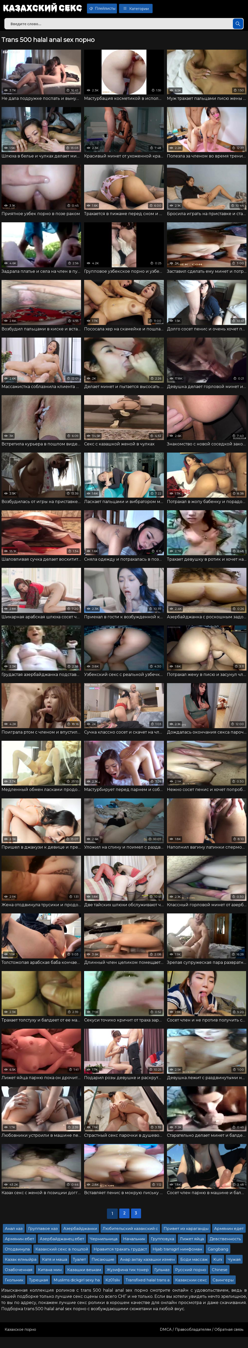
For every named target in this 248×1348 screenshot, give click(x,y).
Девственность (225, 1249)
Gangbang (218, 1260)
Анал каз (14, 1239)
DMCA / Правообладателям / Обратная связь (201, 1340)
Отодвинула (17, 1260)
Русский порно (190, 1280)
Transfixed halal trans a (148, 1291)
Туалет (79, 1270)
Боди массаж (194, 1270)
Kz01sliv (112, 1291)
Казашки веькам (84, 1280)
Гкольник (14, 1291)
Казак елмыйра (20, 1270)
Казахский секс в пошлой (61, 1260)
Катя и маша (54, 1270)
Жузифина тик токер (128, 1280)
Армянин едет (229, 1239)
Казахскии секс (191, 1291)
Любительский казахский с (130, 1239)
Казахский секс (45, 9)
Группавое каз (43, 1239)
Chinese (219, 1280)
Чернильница (103, 1249)
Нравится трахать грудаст (120, 1260)
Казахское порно (20, 1340)
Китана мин (50, 1280)
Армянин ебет (19, 1249)
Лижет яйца (192, 1249)
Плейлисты (111, 8)
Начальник (134, 1249)
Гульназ (162, 1280)
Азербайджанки (80, 1239)
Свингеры (223, 1291)
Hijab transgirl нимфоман (177, 1260)
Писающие (103, 1270)
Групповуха (162, 1249)
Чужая (234, 1270)
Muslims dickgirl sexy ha (77, 1291)
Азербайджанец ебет (62, 1249)
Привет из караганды (186, 1239)
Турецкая (38, 1291)
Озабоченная (18, 1280)
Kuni (217, 1270)
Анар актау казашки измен (147, 1270)
